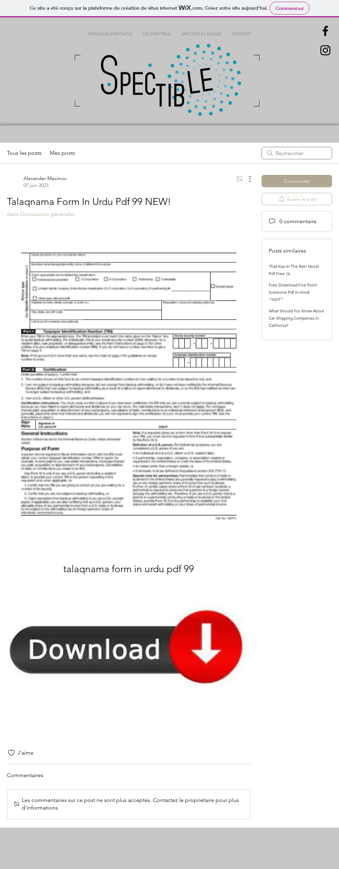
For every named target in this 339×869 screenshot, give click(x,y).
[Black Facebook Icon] (325, 31)
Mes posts (62, 153)
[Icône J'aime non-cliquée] (11, 753)
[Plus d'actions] (246, 179)
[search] (297, 153)
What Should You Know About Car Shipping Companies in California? (296, 318)
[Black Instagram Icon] (325, 50)
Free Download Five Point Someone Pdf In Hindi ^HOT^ (293, 292)
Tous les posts (24, 153)
